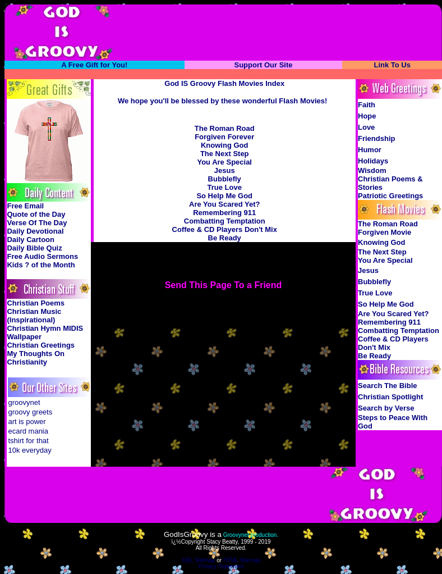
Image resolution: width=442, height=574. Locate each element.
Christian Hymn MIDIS (45, 328)
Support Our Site (263, 65)
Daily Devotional (35, 231)
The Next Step (224, 153)
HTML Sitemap (241, 560)
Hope (367, 116)
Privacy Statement (220, 566)
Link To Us (392, 65)
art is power (26, 421)
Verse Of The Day (37, 222)
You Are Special (224, 162)
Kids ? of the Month (41, 265)
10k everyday (29, 450)
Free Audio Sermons (42, 256)
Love (366, 127)
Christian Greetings (41, 345)
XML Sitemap (198, 560)
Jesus (224, 170)
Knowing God (224, 145)
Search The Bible (387, 385)
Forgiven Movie (384, 232)
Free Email (25, 206)
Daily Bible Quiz (34, 248)
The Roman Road (225, 128)
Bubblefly (224, 179)
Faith (366, 105)
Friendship (376, 138)
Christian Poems (36, 303)
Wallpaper (24, 336)
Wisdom (372, 170)
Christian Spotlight (390, 397)
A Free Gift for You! (94, 65)
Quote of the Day (36, 214)
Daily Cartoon (30, 239)
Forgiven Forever (224, 137)
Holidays (373, 161)
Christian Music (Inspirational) (34, 315)
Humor (369, 149)
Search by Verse (386, 408)
